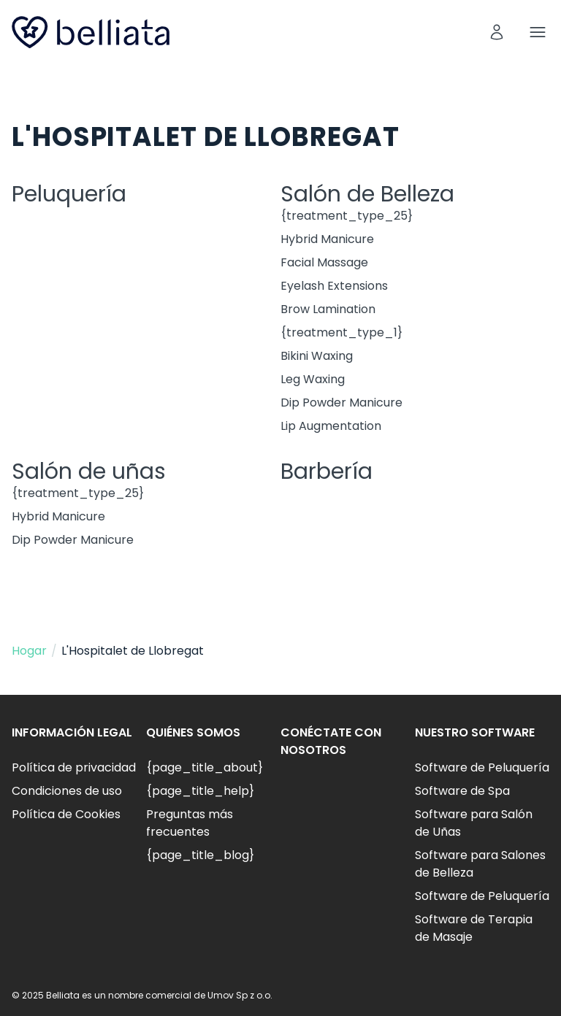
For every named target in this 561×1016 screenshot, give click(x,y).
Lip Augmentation (330, 425)
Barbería (326, 471)
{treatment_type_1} (341, 332)
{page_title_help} (200, 790)
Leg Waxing (312, 379)
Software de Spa (462, 790)
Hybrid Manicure (327, 239)
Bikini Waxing (316, 355)
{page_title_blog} (200, 855)
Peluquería (69, 194)
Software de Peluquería (482, 767)
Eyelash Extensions (334, 285)
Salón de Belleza (367, 194)
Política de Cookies (66, 814)
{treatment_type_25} (346, 215)
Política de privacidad (74, 767)
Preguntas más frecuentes (189, 823)
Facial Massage (324, 262)
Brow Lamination (327, 309)
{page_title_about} (204, 767)
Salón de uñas (89, 471)
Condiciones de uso (67, 790)
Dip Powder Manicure (341, 402)
